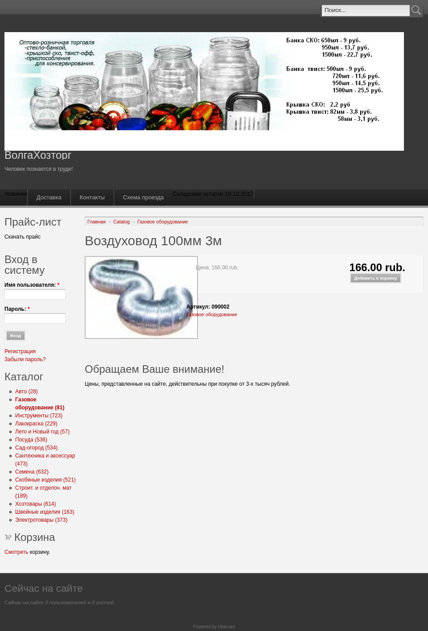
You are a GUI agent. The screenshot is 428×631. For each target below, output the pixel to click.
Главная (96, 221)
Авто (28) (26, 391)
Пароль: (17, 309)
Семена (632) (32, 472)
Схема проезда (143, 197)
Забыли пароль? (25, 359)
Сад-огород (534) (36, 448)
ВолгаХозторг (37, 155)
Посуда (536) (31, 440)
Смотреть (16, 552)
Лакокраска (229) (36, 424)
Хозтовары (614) (35, 504)
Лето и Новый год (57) (42, 432)
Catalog (121, 221)
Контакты (92, 197)
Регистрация (20, 351)
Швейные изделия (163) (44, 512)
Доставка (49, 197)
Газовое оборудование (162, 221)
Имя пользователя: (31, 285)
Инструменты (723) (38, 415)
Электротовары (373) (41, 520)
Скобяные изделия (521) (45, 480)
